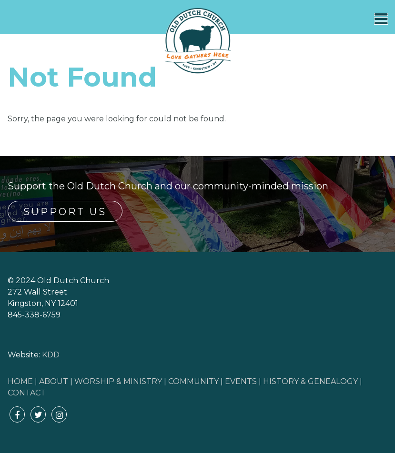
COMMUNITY (193, 381)
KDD (51, 354)
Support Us (65, 211)
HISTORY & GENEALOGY (310, 381)
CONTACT (27, 392)
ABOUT (53, 381)
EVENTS (241, 381)
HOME (20, 381)
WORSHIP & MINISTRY (118, 381)
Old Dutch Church (197, 41)
